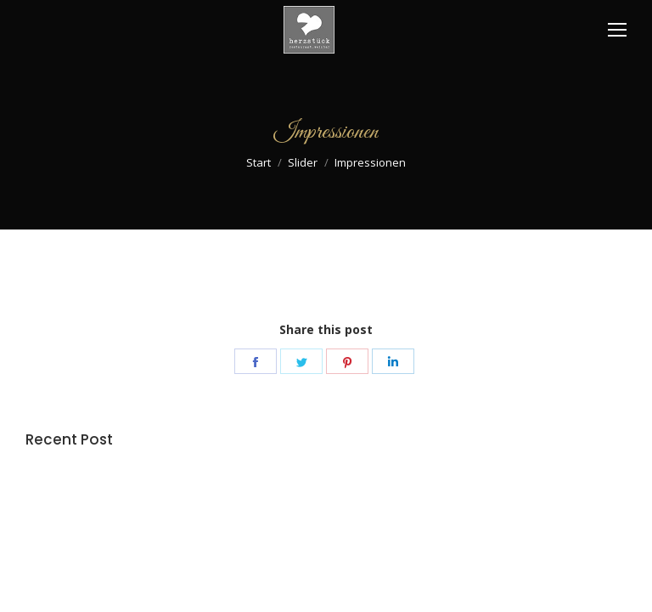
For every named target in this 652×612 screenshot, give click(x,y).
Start (258, 162)
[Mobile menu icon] (617, 29)
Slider (303, 162)
